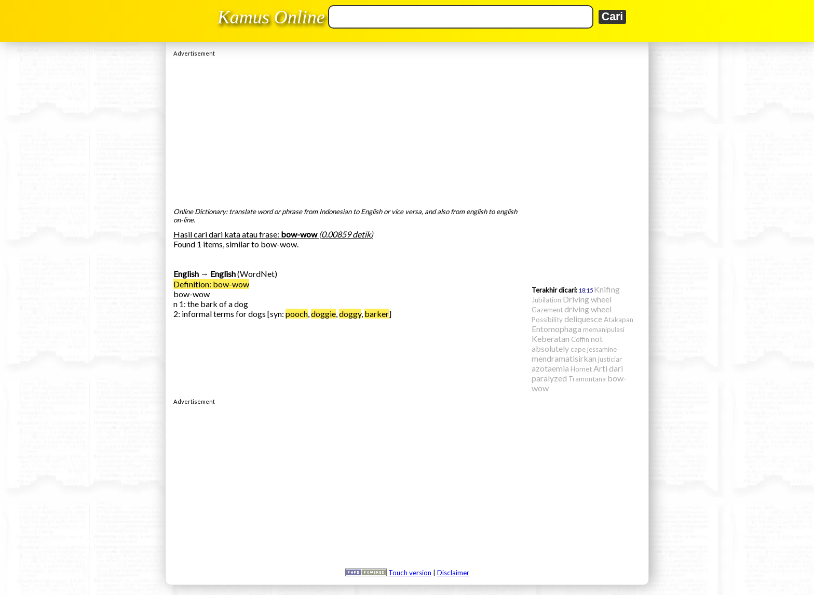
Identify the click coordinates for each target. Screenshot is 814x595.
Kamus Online (271, 17)
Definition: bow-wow (211, 284)
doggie (323, 314)
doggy (350, 314)
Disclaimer (453, 572)
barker (376, 314)
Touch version (409, 572)
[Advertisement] (407, 129)
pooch (297, 314)
